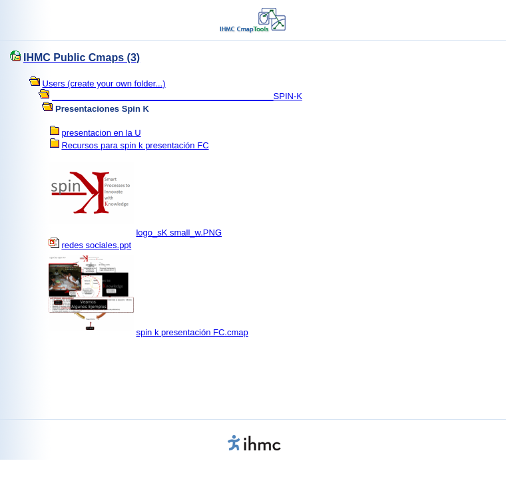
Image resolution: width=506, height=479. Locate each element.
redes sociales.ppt (96, 245)
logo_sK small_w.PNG (179, 233)
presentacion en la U (100, 133)
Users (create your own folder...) (104, 83)
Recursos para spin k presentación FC (134, 145)
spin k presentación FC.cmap (192, 332)
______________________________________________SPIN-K (177, 96)
